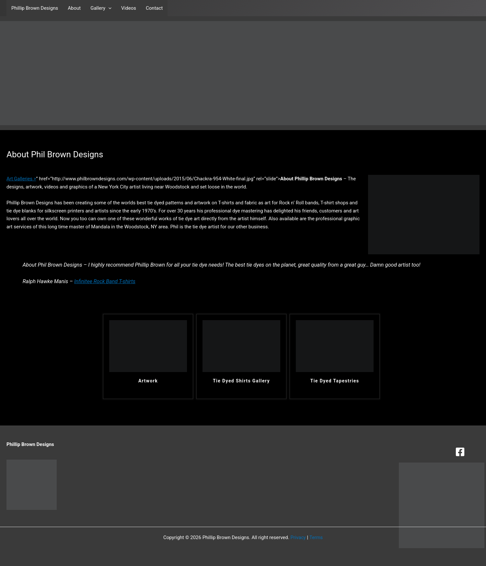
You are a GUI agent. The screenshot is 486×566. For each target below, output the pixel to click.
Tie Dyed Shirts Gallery (241, 380)
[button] (108, 8)
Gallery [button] (100, 8)
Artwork (148, 380)
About (74, 8)
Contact (154, 8)
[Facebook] (460, 452)
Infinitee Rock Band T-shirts (105, 281)
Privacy (298, 537)
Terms (316, 537)
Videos (128, 8)
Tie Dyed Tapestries (334, 380)
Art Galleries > (21, 179)
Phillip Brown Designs (34, 8)
